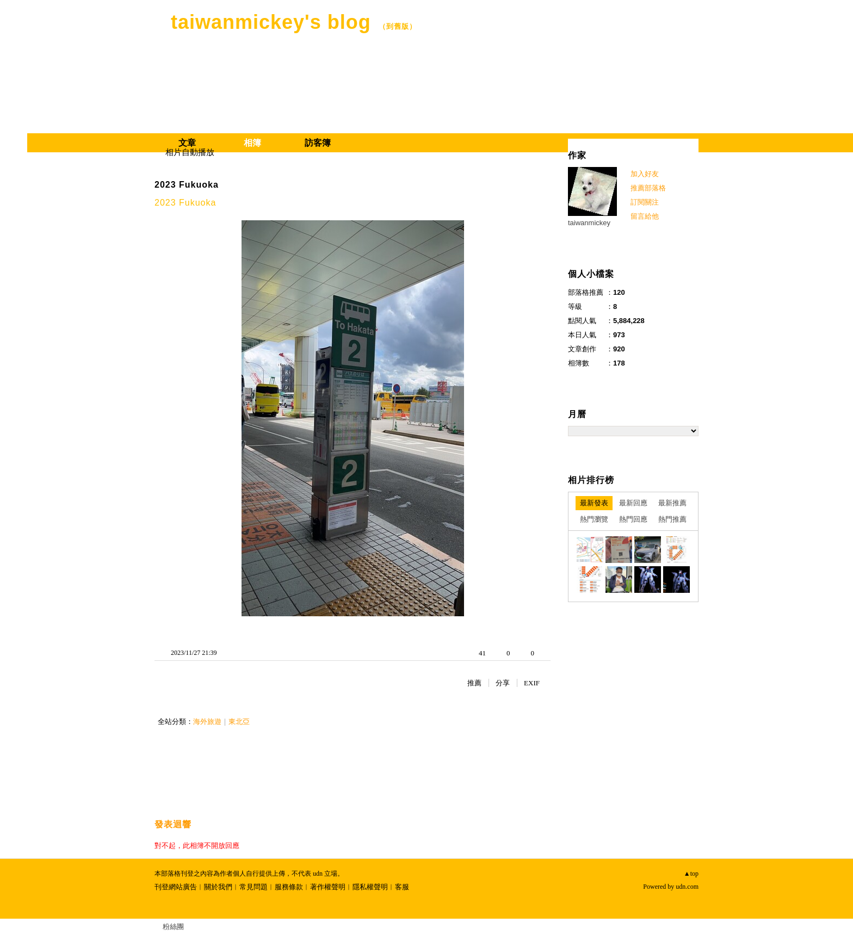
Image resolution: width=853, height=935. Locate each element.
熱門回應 (633, 519)
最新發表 (594, 503)
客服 (402, 887)
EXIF (532, 683)
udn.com (687, 886)
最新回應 (633, 503)
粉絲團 (173, 926)
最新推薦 (672, 503)
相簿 (252, 142)
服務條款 (289, 887)
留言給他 (645, 216)
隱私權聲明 (370, 887)
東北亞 (239, 721)
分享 (503, 683)
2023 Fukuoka (186, 184)
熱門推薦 (672, 519)
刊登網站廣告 (175, 887)
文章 (187, 142)
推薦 (474, 683)
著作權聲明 (327, 887)
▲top (691, 873)
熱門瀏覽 (594, 519)
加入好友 (645, 174)
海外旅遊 (207, 721)
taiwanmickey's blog (271, 22)
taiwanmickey (589, 223)
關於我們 (218, 887)
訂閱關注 (645, 202)
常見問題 (253, 887)
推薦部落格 (648, 188)
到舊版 (397, 26)
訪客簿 (318, 142)
